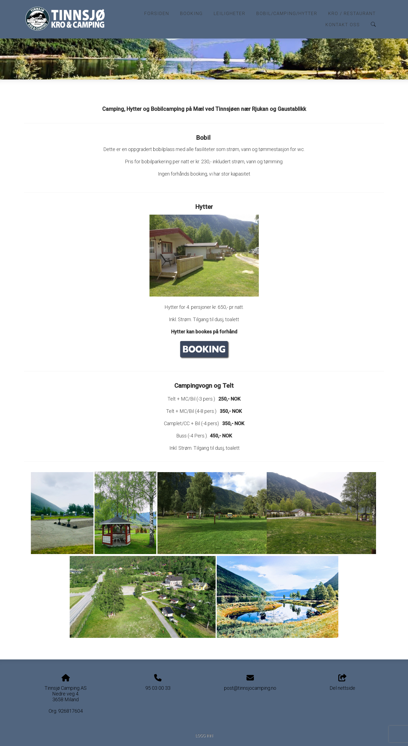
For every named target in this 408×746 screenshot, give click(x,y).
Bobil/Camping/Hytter (286, 13)
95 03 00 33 (158, 688)
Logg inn (204, 735)
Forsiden (156, 13)
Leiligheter (229, 13)
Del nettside (342, 682)
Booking (191, 13)
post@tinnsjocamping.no (250, 688)
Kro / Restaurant (352, 13)
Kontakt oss (342, 24)
